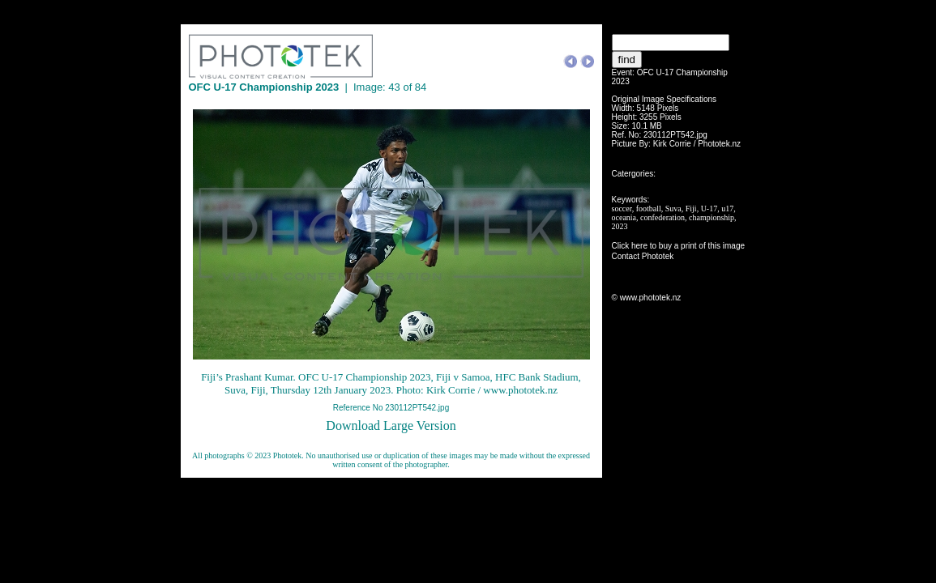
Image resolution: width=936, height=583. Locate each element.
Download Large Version (390, 425)
